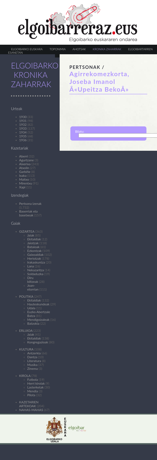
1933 (23, 128)
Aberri (23, 156)
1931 (23, 121)
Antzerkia (34, 353)
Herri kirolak (36, 383)
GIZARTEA (26, 231)
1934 (23, 132)
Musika (32, 365)
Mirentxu (25, 183)
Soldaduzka (35, 274)
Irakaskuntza (36, 262)
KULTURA (26, 349)
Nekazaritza (35, 270)
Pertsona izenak (30, 203)
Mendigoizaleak (38, 319)
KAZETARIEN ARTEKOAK (28, 404)
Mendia (32, 391)
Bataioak (33, 247)
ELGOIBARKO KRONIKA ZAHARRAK (34, 75)
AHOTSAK (79, 49)
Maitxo (24, 179)
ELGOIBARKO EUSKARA (27, 49)
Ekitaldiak (34, 239)
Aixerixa (24, 164)
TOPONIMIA (57, 49)
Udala (31, 308)
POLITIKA (26, 296)
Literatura (34, 361)
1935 (23, 136)
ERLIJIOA (25, 330)
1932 (23, 124)
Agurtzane (26, 160)
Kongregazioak (37, 342)
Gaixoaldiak (35, 254)
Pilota (31, 395)
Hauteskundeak (38, 304)
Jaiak (30, 235)
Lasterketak (35, 387)
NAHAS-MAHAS (31, 410)
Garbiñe (24, 172)
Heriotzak (34, 258)
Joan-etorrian (33, 287)
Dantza (32, 357)
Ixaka (22, 175)
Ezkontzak (34, 251)
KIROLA (24, 376)
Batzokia (33, 323)
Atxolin (24, 168)
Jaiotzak (33, 243)
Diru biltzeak (32, 279)
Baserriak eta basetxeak (28, 213)
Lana (30, 266)
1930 (23, 117)
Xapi (22, 187)
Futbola (32, 379)
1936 (23, 140)
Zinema (32, 368)
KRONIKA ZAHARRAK (107, 49)
